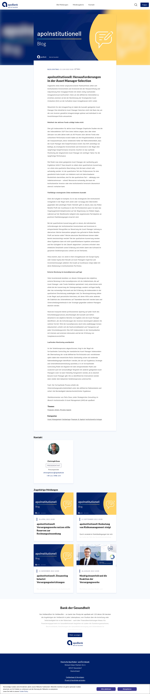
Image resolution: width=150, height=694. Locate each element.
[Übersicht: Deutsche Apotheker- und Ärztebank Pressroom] (10, 4)
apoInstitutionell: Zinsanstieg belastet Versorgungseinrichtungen (52, 578)
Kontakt (91, 5)
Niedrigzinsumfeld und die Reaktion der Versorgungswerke (93, 578)
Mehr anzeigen (75, 635)
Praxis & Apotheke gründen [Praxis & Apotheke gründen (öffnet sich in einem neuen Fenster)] (75, 680)
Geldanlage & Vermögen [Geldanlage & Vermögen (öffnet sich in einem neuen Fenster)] (75, 677)
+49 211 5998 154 (54, 476)
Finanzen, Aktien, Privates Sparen (59, 410)
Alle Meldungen (62, 5)
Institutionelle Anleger (93, 419)
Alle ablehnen (106, 689)
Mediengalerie (78, 5)
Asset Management (54, 419)
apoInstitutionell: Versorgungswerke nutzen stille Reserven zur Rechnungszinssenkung (53, 529)
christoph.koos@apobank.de (53, 473)
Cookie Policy (24, 691)
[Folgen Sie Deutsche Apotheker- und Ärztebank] (144, 5)
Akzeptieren (127, 689)
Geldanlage (66, 419)
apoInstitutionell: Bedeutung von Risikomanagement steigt (95, 526)
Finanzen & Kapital (78, 419)
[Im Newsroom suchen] (135, 4)
